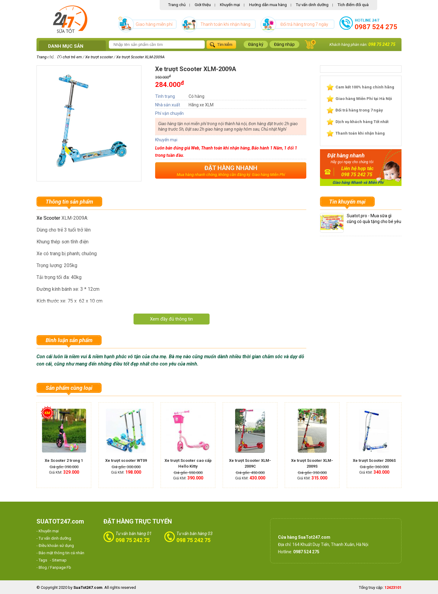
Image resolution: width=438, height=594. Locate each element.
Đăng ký (255, 44)
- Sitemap (58, 560)
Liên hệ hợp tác (357, 168)
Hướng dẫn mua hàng (268, 4)
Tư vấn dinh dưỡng (312, 4)
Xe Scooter (48, 218)
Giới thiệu (203, 4)
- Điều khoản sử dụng (55, 545)
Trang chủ (177, 4)
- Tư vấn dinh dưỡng (53, 538)
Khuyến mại (230, 4)
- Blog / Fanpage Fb (53, 567)
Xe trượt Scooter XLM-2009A (140, 57)
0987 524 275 (376, 27)
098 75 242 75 (381, 44)
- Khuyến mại (47, 531)
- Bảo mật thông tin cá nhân (60, 553)
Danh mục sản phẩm (65, 51)
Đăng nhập (284, 44)
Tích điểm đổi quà (353, 4)
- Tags (41, 560)
